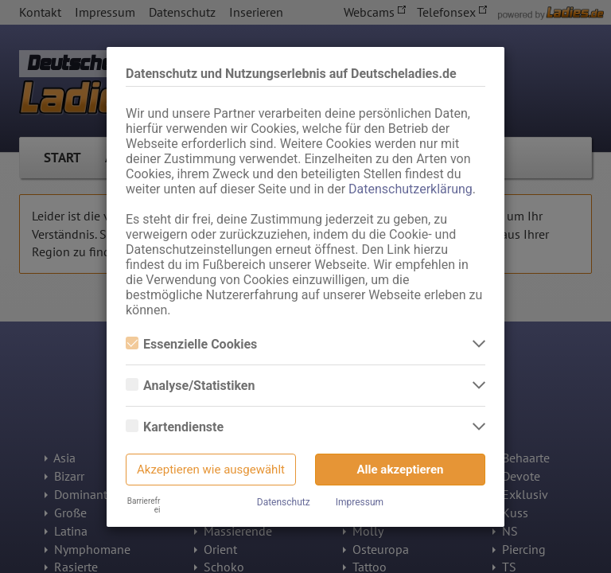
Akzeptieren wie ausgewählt (211, 469)
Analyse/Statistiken (190, 385)
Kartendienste (175, 427)
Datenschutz (283, 502)
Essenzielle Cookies (191, 344)
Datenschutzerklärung (410, 189)
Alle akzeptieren (400, 469)
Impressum (359, 502)
